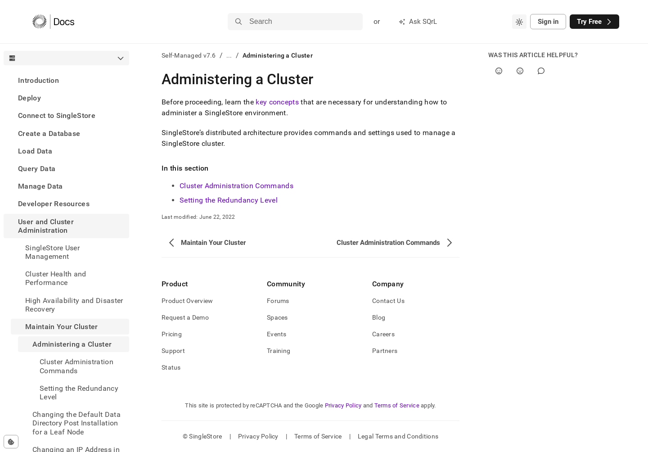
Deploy (29, 98)
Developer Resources (54, 203)
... (229, 55)
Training (278, 350)
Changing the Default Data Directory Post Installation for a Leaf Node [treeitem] (76, 423)
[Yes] (498, 71)
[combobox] (519, 21)
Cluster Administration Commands (236, 185)
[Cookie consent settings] (11, 441)
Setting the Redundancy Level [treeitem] (79, 392)
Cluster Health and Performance (55, 278)
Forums (278, 300)
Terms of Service (396, 405)
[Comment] (541, 71)
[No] (520, 71)
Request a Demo (185, 317)
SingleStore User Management (52, 252)
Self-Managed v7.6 (189, 55)
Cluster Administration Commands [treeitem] (76, 366)
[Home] (53, 21)
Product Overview (187, 300)
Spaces (277, 317)
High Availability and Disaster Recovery (74, 304)
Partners (384, 350)
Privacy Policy (343, 405)
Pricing (172, 334)
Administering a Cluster (72, 344)
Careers (383, 334)
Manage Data (40, 186)
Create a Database (49, 133)
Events (277, 334)
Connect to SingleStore (56, 115)
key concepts (277, 102)
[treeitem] (66, 80)
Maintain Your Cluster (61, 326)
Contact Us (388, 300)
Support (173, 350)
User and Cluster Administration (46, 226)
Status (171, 367)
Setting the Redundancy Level (229, 200)
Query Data (36, 168)
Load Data (35, 151)
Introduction (38, 80)
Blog (378, 317)
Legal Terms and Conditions (398, 436)
